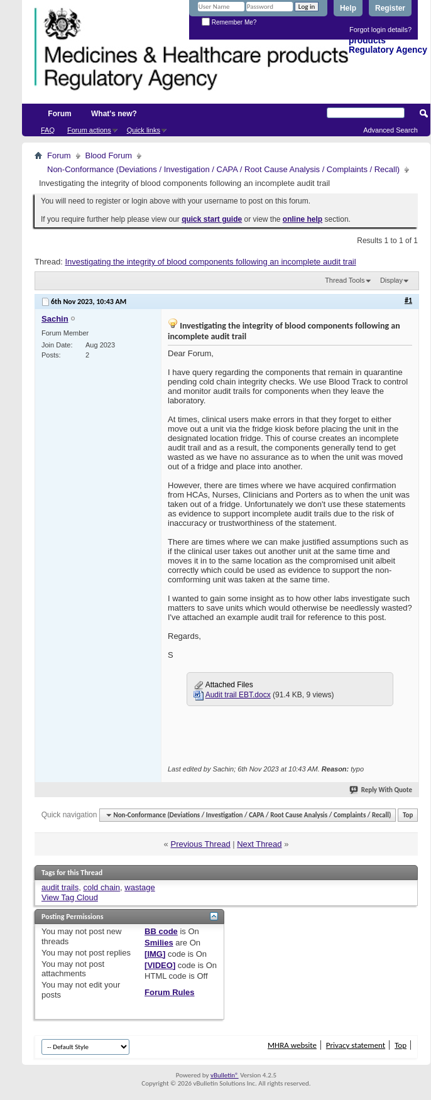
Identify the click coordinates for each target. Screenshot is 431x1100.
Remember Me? (229, 22)
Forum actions (89, 130)
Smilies (159, 942)
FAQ (48, 130)
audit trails (60, 887)
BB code (161, 931)
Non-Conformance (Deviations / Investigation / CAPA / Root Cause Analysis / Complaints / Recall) (223, 169)
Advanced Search (390, 130)
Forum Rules (169, 992)
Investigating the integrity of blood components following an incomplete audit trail (210, 261)
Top (408, 815)
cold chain (101, 887)
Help (348, 8)
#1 (408, 300)
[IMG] (155, 954)
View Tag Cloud (69, 897)
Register (390, 8)
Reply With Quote (381, 790)
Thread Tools (344, 280)
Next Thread (259, 844)
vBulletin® (224, 1075)
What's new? (114, 113)
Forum (59, 113)
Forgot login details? (380, 29)
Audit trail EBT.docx (238, 694)
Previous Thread (200, 844)
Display (391, 280)
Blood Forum (108, 155)
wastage (139, 887)
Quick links (143, 130)
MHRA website (292, 1045)
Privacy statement (355, 1045)
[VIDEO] (160, 965)
